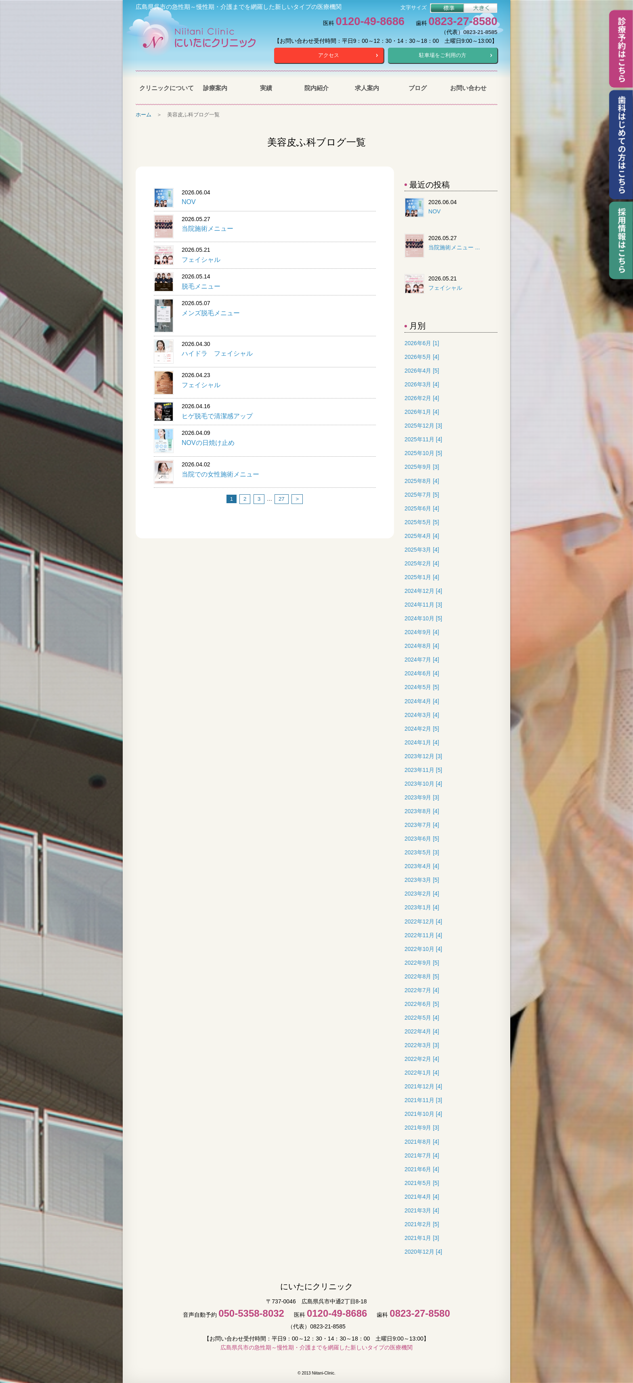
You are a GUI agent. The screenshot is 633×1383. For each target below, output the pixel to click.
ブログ (418, 87)
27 (282, 499)
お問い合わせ (468, 87)
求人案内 (367, 87)
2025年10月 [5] (423, 453)
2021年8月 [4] (422, 1142)
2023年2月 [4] (422, 894)
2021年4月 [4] (422, 1197)
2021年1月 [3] (422, 1238)
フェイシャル (201, 259)
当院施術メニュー (207, 228)
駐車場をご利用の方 (442, 55)
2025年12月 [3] (423, 426)
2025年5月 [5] (422, 522)
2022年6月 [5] (422, 1004)
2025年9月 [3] (422, 467)
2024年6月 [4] (422, 673)
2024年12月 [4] (423, 591)
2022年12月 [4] (423, 922)
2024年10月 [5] (423, 619)
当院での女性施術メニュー (220, 474)
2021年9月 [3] (422, 1128)
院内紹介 (316, 87)
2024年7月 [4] (422, 660)
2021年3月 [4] (422, 1211)
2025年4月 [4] (422, 536)
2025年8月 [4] (422, 481)
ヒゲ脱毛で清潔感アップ (217, 416)
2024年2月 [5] (422, 729)
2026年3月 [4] (422, 385)
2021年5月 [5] (422, 1183)
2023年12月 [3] (423, 756)
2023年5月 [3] (422, 853)
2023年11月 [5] (423, 770)
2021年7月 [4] (422, 1156)
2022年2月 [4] (422, 1059)
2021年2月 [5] (422, 1224)
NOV (189, 201)
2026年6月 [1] (422, 343)
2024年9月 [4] (422, 632)
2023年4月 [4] (422, 866)
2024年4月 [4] (422, 701)
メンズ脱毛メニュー (211, 313)
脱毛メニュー (201, 286)
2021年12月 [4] (423, 1087)
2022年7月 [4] (422, 990)
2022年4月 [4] (422, 1032)
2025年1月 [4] (422, 577)
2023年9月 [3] (422, 798)
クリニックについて (164, 87)
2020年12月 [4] (423, 1252)
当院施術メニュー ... (454, 247)
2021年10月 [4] (423, 1114)
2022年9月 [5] (422, 963)
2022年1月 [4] (422, 1073)
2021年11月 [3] (423, 1100)
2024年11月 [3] (423, 605)
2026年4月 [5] (422, 371)
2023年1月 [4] (422, 907)
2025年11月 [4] (423, 439)
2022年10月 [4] (423, 949)
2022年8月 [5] (422, 977)
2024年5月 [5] (422, 687)
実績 (266, 87)
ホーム (143, 115)
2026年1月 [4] (422, 412)
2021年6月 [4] (422, 1169)
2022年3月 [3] (422, 1045)
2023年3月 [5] (422, 880)
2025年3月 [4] (422, 550)
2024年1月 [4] (422, 743)
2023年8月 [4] (422, 811)
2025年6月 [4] (422, 509)
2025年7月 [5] (422, 495)
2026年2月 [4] (422, 398)
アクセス (328, 55)
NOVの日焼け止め (208, 442)
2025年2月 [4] (422, 564)
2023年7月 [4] (422, 825)
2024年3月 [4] (422, 715)
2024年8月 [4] (422, 646)
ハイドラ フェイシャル (217, 353)
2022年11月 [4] (423, 935)
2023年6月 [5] (422, 839)
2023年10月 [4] (423, 784)
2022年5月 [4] (422, 1018)
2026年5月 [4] (422, 357)
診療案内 (215, 87)
